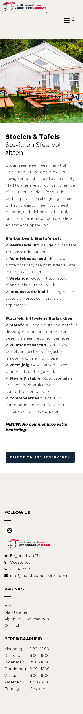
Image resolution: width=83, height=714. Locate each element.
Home (10, 606)
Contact (11, 626)
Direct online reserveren (40, 457)
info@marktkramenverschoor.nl (40, 576)
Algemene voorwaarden (26, 619)
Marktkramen (17, 612)
